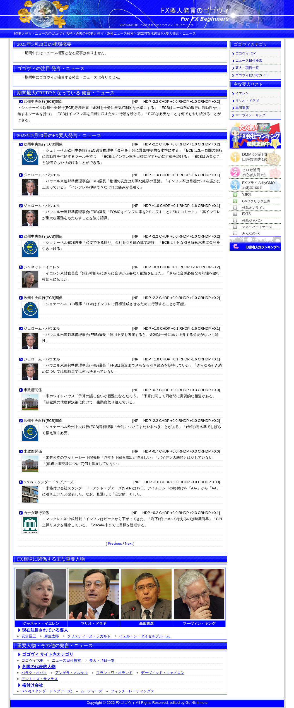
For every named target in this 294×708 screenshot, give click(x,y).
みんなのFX (251, 233)
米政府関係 (33, 390)
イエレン (242, 93)
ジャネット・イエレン (42, 267)
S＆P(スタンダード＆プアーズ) (49, 482)
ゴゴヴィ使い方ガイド (252, 75)
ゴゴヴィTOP (32, 660)
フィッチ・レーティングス (132, 691)
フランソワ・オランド (114, 673)
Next (128, 543)
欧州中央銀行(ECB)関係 (43, 101)
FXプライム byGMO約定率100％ (258, 183)
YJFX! (246, 195)
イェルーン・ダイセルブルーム (144, 636)
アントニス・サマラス (39, 679)
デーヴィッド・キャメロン (162, 673)
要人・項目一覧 (102, 660)
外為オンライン (254, 208)
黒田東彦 (242, 108)
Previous (115, 543)
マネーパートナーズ (257, 227)
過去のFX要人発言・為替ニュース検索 (104, 33)
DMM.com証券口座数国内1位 (255, 155)
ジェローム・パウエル (42, 175)
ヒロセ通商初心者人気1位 (254, 170)
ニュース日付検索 (66, 660)
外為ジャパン (252, 221)
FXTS (246, 214)
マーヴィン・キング (250, 115)
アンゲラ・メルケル (71, 673)
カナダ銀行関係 (36, 513)
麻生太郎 (51, 636)
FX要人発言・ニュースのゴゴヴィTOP (43, 33)
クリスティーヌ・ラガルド (89, 636)
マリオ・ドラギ (247, 100)
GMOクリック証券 (256, 201)
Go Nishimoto (196, 702)
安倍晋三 (28, 636)
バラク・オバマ (34, 673)
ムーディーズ (91, 691)
